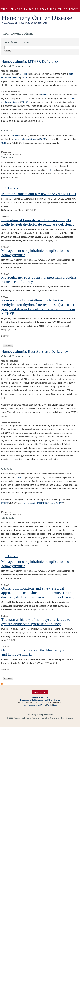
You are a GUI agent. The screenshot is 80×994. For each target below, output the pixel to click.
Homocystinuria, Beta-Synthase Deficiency (34, 351)
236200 (42, 139)
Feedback (40, 692)
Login (55, 705)
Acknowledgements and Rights (34, 705)
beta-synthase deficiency (26, 139)
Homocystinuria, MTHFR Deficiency (30, 61)
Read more (8, 345)
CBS (3, 143)
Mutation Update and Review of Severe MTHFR (38, 194)
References (11, 188)
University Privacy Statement (40, 715)
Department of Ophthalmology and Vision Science (40, 700)
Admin (49, 705)
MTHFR (23, 74)
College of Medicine (40, 697)
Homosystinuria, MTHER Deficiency (38, 503)
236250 (59, 503)
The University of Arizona (61, 718)
